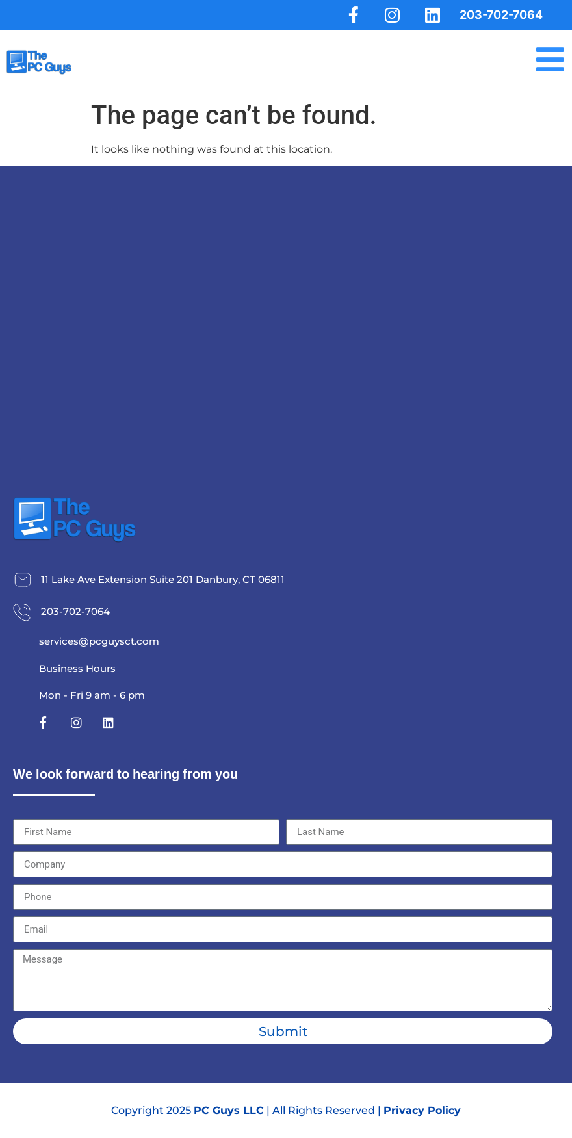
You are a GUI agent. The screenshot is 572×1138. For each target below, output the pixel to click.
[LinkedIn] (431, 14)
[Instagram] (390, 14)
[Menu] (549, 60)
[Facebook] (350, 14)
